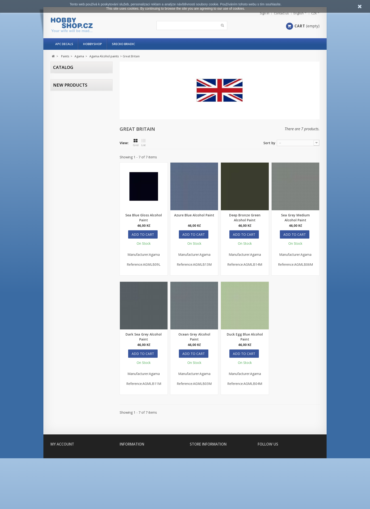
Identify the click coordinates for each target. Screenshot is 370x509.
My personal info (62, 470)
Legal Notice (129, 487)
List (143, 143)
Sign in (264, 13)
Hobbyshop (92, 44)
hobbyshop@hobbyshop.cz (218, 490)
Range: (60, 125)
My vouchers (59, 476)
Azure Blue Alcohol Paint (194, 215)
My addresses (59, 465)
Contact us (281, 13)
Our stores (128, 453)
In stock (68, 98)
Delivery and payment (135, 476)
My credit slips (60, 459)
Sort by (269, 143)
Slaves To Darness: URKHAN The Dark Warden (94, 197)
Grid (136, 143)
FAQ (122, 470)
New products (70, 151)
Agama (68, 112)
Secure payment (131, 493)
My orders (57, 453)
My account (62, 444)
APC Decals (64, 44)
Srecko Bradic (123, 44)
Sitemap (125, 499)
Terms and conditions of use (140, 482)
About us (126, 465)
